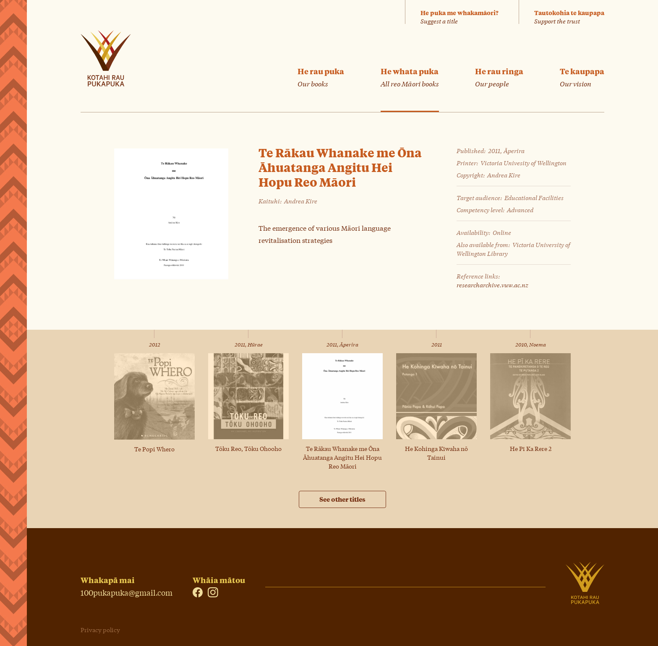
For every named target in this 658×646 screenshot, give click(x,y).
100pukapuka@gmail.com (126, 592)
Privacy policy (100, 629)
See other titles (342, 499)
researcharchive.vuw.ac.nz (492, 284)
